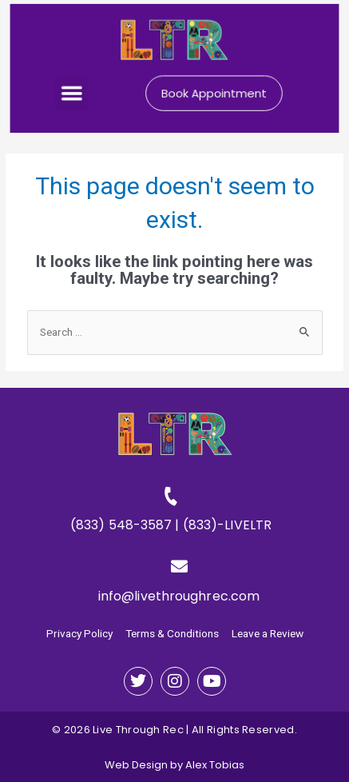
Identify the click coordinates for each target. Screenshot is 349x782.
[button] (74, 92)
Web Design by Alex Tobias (174, 764)
